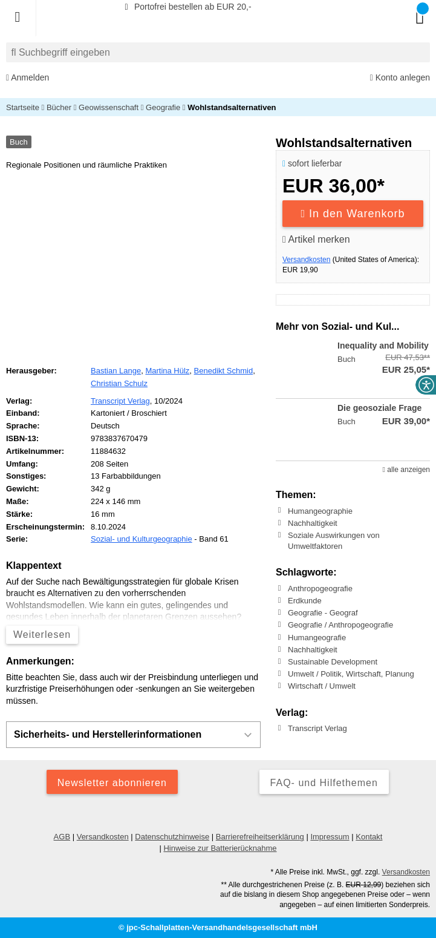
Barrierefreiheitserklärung (260, 836)
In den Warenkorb (353, 214)
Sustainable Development (332, 661)
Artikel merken (316, 239)
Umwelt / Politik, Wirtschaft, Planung (351, 673)
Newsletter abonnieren (112, 783)
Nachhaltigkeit (312, 523)
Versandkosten (306, 259)
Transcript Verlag (317, 728)
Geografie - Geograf (323, 612)
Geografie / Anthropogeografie (340, 624)
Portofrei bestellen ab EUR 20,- (186, 6)
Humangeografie (317, 637)
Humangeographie (320, 510)
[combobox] (218, 52)
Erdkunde (305, 600)
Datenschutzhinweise (172, 836)
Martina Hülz (167, 370)
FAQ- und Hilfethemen (324, 783)
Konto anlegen (400, 77)
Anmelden (27, 77)
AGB (62, 836)
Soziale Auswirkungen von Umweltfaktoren (334, 541)
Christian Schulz (119, 383)
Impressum (329, 836)
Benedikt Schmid (223, 370)
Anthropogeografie (320, 588)
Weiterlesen (42, 634)
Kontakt (369, 836)
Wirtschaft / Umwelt (322, 685)
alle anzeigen (406, 469)
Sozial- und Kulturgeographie (141, 538)
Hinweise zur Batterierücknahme (219, 848)
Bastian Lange (116, 370)
